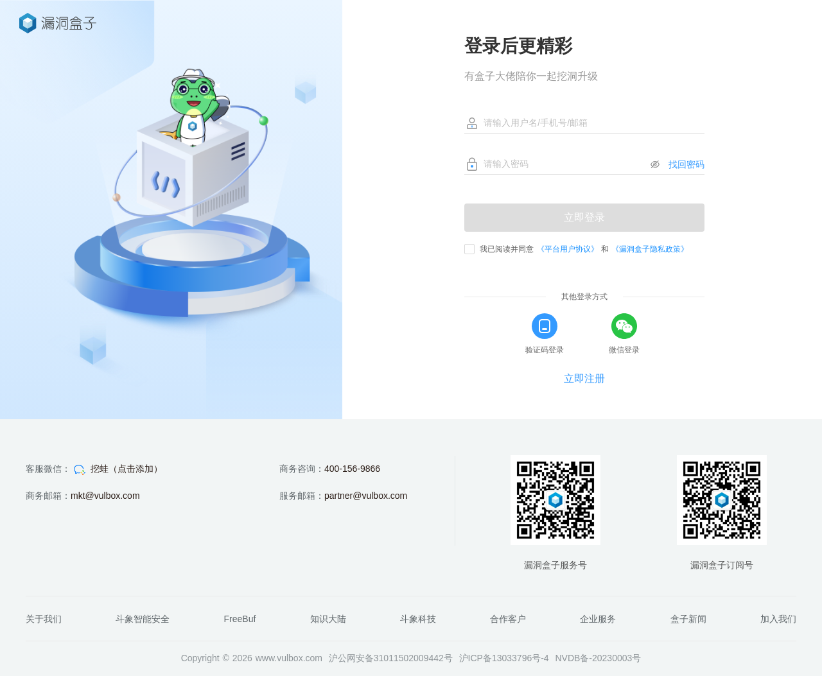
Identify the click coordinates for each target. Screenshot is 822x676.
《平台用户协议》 (568, 249)
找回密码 (686, 164)
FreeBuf (240, 619)
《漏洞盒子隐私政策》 (649, 249)
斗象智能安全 (143, 619)
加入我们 (778, 619)
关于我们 (44, 619)
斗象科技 (418, 619)
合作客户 (508, 619)
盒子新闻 (688, 619)
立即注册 (584, 378)
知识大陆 (328, 619)
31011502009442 (409, 658)
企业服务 (598, 619)
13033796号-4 (520, 658)
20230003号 (616, 658)
